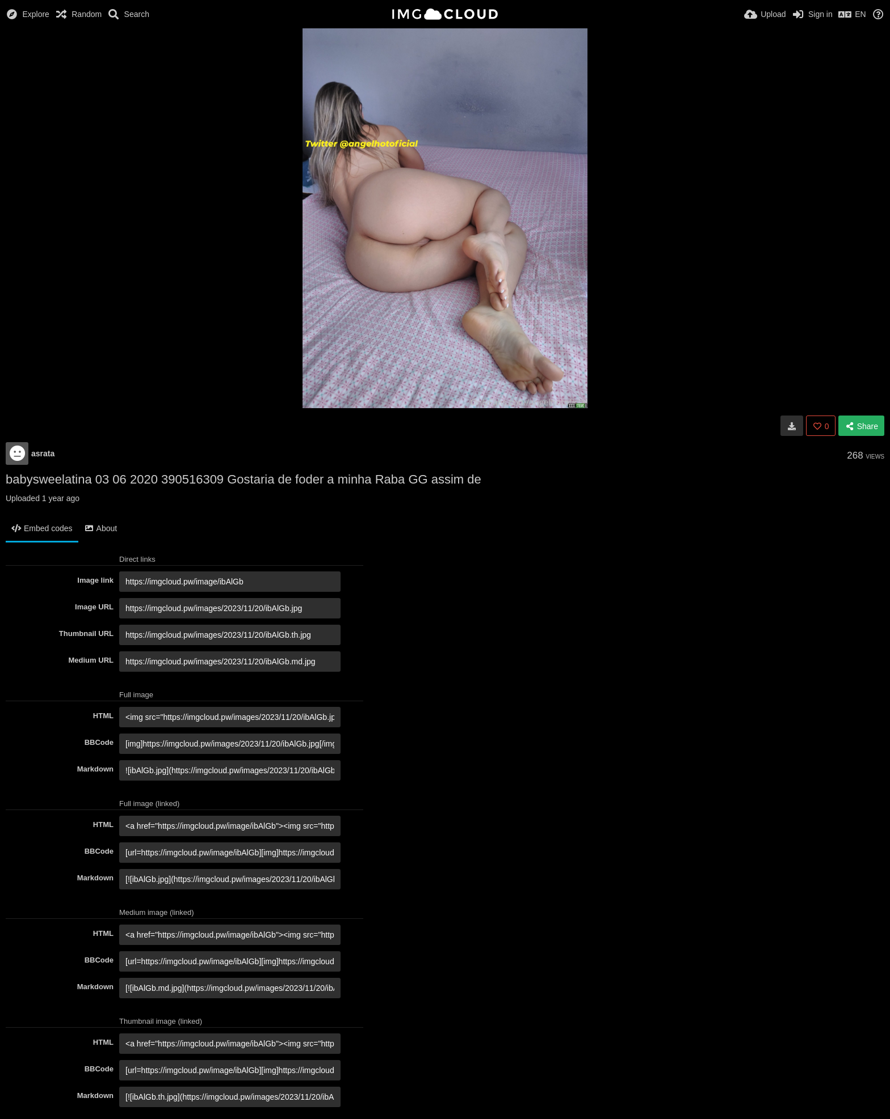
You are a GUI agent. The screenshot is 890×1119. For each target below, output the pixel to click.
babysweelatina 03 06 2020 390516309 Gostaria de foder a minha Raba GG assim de (243, 479)
